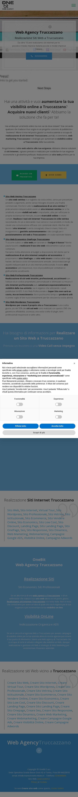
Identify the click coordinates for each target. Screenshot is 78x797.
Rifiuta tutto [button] (20, 426)
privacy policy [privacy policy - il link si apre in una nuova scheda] (22, 370)
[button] (74, 363)
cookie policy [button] (22, 378)
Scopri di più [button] (39, 432)
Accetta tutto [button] (57, 426)
